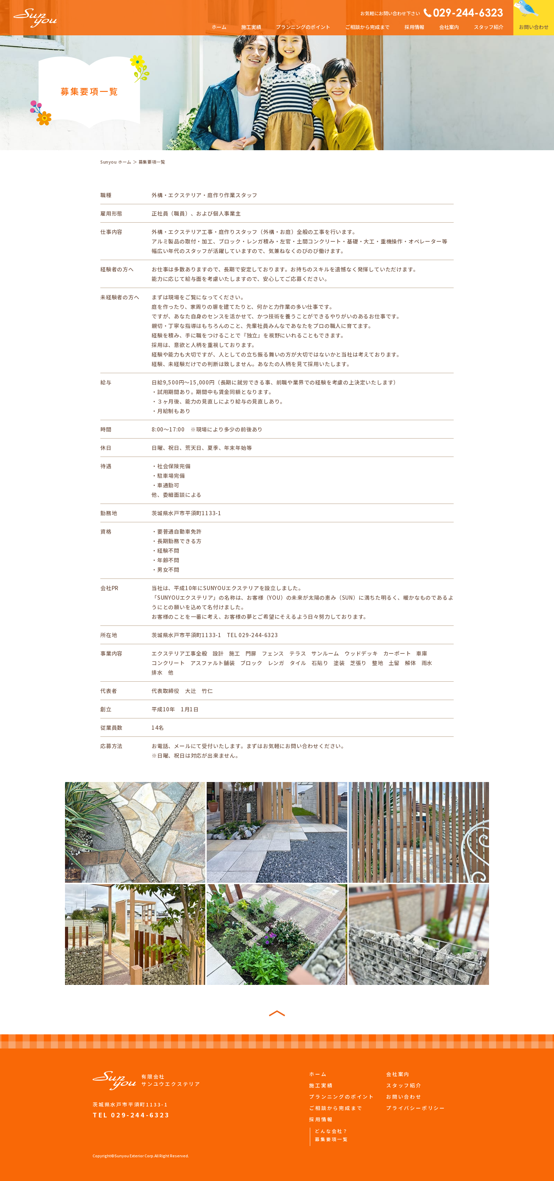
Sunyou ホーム (115, 162)
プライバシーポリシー (416, 1107)
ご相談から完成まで (367, 26)
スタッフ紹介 (488, 26)
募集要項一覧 (331, 1139)
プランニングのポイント (303, 26)
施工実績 (251, 26)
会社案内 (449, 26)
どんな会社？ (331, 1131)
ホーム (219, 26)
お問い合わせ (534, 26)
